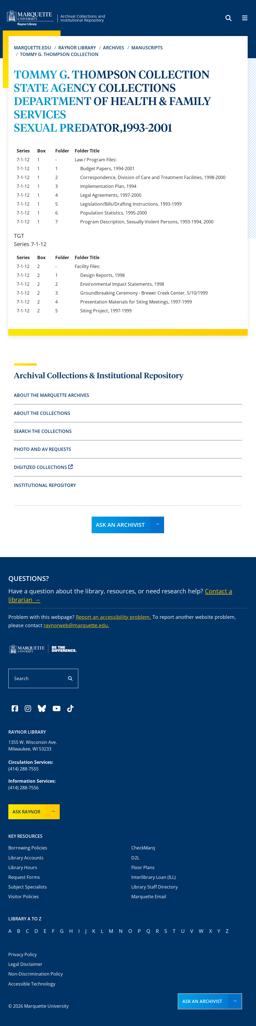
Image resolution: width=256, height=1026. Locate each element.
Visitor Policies (23, 897)
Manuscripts (147, 48)
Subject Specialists (27, 887)
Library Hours (22, 867)
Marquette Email (148, 897)
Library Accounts (26, 858)
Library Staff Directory (154, 887)
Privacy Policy (22, 954)
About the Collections (42, 413)
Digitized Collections (43, 467)
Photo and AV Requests (42, 449)
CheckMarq (143, 848)
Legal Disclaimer (25, 964)
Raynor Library (77, 48)
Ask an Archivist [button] (202, 1001)
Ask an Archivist (120, 525)
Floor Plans (143, 867)
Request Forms (24, 877)
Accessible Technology (31, 984)
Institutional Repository (45, 485)
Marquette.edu (32, 48)
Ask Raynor (26, 812)
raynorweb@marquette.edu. (76, 625)
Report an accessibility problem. (113, 617)
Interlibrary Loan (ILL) (153, 877)
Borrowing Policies (27, 848)
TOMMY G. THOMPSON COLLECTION (59, 54)
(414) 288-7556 (23, 788)
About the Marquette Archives (51, 395)
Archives (113, 48)
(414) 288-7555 (23, 769)
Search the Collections (43, 431)
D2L (135, 858)
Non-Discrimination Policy (35, 974)
